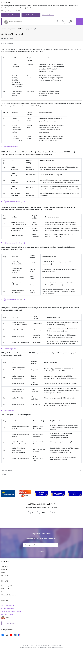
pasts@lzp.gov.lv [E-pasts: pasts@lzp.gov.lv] (9, 608)
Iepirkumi (4, 569)
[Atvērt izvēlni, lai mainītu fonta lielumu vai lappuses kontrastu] (71, 22)
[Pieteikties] (40, 551)
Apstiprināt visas (31, 15)
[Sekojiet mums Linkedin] (15, 635)
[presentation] (15, 521)
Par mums (4, 575)
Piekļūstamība (5, 589)
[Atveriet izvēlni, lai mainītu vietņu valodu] (63, 22)
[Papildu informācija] (24, 201)
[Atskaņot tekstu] (9, 38)
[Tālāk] (79, 493)
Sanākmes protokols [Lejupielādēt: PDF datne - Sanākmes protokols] (13, 299)
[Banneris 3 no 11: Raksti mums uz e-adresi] (41, 493)
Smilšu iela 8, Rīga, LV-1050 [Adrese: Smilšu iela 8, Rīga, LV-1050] (12, 611)
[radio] (30, 512)
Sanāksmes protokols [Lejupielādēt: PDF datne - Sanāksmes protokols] (13, 202)
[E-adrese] (5, 617)
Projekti (3, 572)
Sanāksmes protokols (11, 146)
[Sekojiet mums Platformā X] (6, 635)
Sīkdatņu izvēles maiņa (8, 595)
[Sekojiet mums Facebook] (2, 635)
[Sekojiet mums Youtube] (11, 635)
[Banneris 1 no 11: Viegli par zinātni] (8, 493)
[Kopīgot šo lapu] (41, 474)
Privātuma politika (7, 586)
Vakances (4, 566)
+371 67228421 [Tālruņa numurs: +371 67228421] (9, 614)
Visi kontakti (11, 623)
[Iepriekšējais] (4, 493)
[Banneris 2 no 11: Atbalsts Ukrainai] (25, 493)
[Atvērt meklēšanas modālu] (57, 22)
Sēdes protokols (9, 410)
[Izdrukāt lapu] (41, 470)
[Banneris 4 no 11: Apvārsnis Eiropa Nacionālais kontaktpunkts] (58, 493)
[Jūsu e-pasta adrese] (40, 545)
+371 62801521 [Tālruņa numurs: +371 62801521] (9, 605)
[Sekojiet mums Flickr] (19, 635)
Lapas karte (5, 592)
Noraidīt (10, 15)
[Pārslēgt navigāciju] (79, 21)
